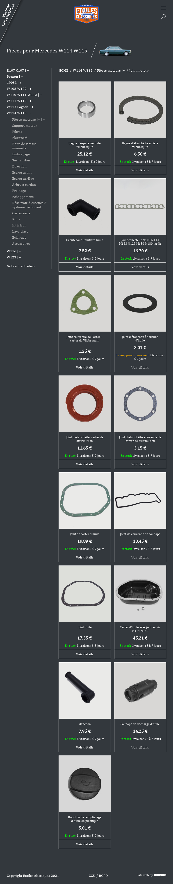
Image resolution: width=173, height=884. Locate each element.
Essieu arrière (23, 178)
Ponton (12, 76)
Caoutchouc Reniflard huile (84, 240)
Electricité (19, 138)
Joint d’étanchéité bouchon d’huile (140, 338)
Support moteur (24, 125)
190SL (12, 82)
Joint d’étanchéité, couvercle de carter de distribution (140, 439)
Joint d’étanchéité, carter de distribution (84, 439)
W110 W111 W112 (22, 95)
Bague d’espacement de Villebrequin (84, 145)
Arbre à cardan (24, 184)
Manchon (84, 724)
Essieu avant (22, 172)
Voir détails (84, 170)
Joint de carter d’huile (84, 534)
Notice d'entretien (21, 266)
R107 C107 (15, 70)
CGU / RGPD (98, 875)
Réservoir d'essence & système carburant (29, 205)
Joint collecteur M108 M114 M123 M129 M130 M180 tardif (140, 241)
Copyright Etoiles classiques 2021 (33, 875)
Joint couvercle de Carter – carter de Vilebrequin (84, 338)
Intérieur (19, 225)
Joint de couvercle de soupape (140, 534)
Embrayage (21, 154)
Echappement (22, 196)
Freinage (19, 190)
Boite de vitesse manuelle (24, 146)
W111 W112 (17, 101)
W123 (11, 257)
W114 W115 (17, 113)
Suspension (21, 160)
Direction (19, 166)
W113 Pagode (18, 107)
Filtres (17, 131)
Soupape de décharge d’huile (140, 724)
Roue (16, 219)
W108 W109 (17, 88)
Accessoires (21, 243)
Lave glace (20, 231)
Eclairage (19, 237)
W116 (11, 251)
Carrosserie (21, 213)
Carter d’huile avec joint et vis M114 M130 (140, 629)
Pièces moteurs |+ (26, 119)
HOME (63, 70)
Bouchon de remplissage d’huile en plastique (84, 819)
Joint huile (85, 627)
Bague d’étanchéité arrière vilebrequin (140, 145)
